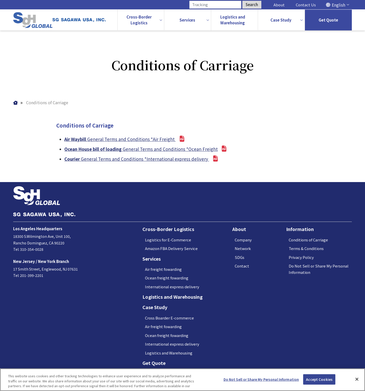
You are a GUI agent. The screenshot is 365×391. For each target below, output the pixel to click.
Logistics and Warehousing (172, 297)
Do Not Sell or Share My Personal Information (261, 379)
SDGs (239, 257)
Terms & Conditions (306, 248)
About (279, 4)
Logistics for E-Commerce (168, 240)
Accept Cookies (319, 379)
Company (243, 240)
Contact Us (306, 4)
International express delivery (172, 287)
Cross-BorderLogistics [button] (139, 19)
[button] (187, 20)
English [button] (338, 5)
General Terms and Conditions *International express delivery (141, 159)
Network (243, 248)
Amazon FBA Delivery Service (171, 248)
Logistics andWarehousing (232, 19)
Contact (242, 266)
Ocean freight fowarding (166, 278)
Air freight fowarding (163, 269)
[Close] (356, 379)
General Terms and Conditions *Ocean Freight (146, 149)
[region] (182, 379)
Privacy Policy (301, 257)
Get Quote (328, 20)
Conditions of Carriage (308, 240)
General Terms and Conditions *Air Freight (124, 139)
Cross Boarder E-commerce (169, 318)
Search (252, 4)
